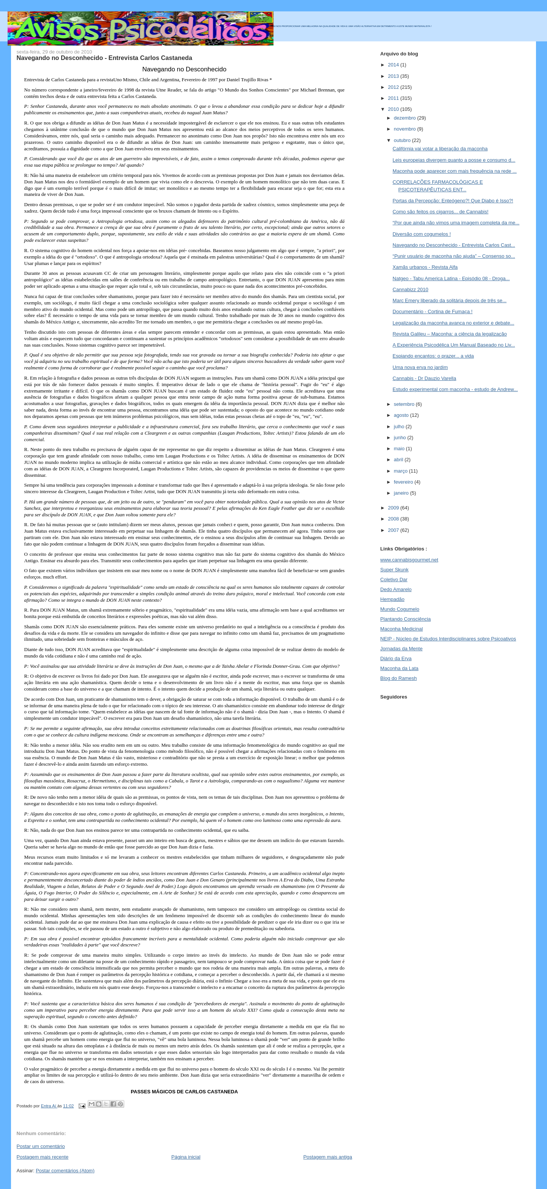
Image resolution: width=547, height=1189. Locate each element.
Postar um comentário (41, 1146)
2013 (394, 76)
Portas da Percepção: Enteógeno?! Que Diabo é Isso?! (453, 200)
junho (400, 437)
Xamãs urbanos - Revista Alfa (425, 267)
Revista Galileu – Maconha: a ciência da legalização (450, 334)
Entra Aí (49, 1106)
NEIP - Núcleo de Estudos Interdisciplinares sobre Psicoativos (448, 639)
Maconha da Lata (399, 668)
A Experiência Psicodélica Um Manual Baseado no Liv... (454, 345)
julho (400, 426)
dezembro (405, 118)
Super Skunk (394, 569)
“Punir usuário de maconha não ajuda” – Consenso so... (454, 256)
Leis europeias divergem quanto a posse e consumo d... (454, 160)
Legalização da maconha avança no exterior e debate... (453, 323)
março (401, 471)
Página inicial (186, 1157)
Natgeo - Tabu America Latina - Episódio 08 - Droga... (451, 278)
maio (400, 448)
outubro (403, 140)
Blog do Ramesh (398, 678)
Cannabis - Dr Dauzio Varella (424, 378)
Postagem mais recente (43, 1157)
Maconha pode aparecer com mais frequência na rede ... (455, 171)
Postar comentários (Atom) (65, 1170)
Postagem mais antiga (327, 1157)
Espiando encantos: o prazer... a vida (433, 356)
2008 (394, 519)
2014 (394, 65)
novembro (405, 129)
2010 (394, 109)
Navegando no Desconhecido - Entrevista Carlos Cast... (454, 245)
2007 (394, 530)
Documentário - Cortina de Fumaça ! (433, 311)
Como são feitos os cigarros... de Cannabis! (441, 211)
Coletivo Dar (394, 579)
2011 (394, 98)
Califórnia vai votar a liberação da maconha (440, 148)
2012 (394, 87)
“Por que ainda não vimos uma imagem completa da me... (456, 223)
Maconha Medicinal (401, 629)
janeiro (402, 493)
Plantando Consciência (405, 619)
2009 (394, 508)
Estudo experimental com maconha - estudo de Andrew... (455, 389)
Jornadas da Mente (401, 648)
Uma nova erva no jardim (420, 367)
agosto (402, 415)
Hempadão (392, 599)
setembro (405, 404)
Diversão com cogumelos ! (422, 234)
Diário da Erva (395, 658)
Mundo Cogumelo (399, 609)
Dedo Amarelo (395, 589)
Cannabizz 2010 (410, 289)
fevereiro (404, 482)
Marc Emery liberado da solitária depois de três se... (450, 300)
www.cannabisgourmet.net (409, 560)
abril (399, 459)
